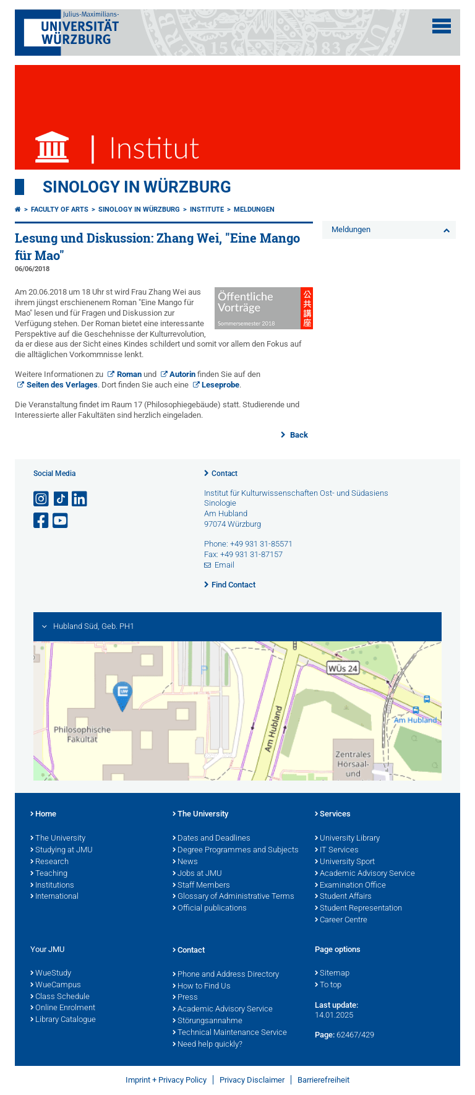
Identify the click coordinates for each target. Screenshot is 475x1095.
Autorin (182, 374)
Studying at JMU (61, 850)
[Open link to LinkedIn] (80, 499)
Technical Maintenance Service (230, 1033)
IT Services (337, 850)
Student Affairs (343, 896)
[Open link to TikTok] (61, 499)
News (185, 862)
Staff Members (201, 885)
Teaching (48, 874)
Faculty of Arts (59, 210)
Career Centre (341, 920)
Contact (225, 473)
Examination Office (350, 885)
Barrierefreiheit (323, 1079)
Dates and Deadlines (211, 838)
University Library (347, 838)
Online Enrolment (62, 1008)
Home (43, 814)
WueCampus (55, 985)
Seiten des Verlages (62, 384)
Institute (207, 210)
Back (298, 434)
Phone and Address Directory (226, 974)
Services (333, 814)
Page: (325, 1034)
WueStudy (50, 973)
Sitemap (332, 973)
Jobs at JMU (197, 874)
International (54, 896)
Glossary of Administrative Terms (233, 896)
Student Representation (358, 908)
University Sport (345, 862)
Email (224, 564)
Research (49, 862)
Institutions (52, 885)
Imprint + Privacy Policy (166, 1079)
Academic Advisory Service (365, 874)
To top (328, 985)
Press (185, 997)
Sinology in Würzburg (137, 187)
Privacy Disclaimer (252, 1079)
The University (57, 838)
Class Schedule (60, 997)
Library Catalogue (63, 1020)
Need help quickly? (207, 1044)
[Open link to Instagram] (42, 499)
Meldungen (254, 210)
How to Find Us (202, 986)
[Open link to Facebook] (42, 521)
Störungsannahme (207, 1021)
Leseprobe (220, 384)
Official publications (210, 908)
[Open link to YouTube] (61, 521)
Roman (129, 374)
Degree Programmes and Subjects (236, 850)
